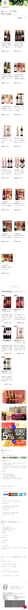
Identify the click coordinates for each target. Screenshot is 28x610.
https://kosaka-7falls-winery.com (9, 595)
